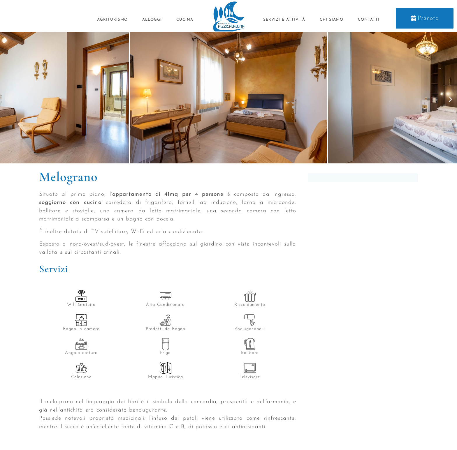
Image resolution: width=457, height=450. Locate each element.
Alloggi (152, 20)
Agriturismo (112, 20)
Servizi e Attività (284, 20)
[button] (6, 99)
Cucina (184, 20)
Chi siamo (331, 20)
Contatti (368, 20)
